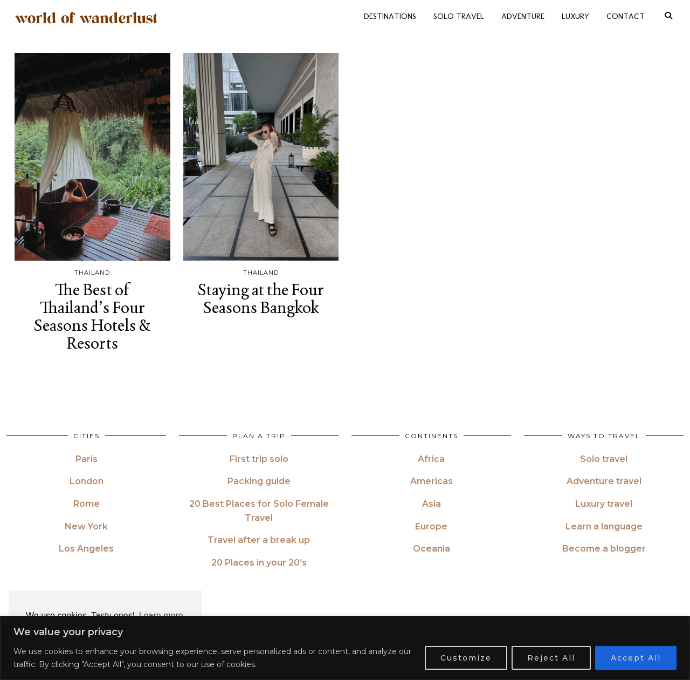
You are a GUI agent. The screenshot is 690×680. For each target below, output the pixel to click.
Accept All (636, 658)
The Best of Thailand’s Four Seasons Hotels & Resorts (92, 316)
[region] (345, 648)
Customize (466, 658)
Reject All (551, 658)
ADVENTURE (522, 16)
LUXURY (575, 16)
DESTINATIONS (390, 16)
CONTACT (625, 16)
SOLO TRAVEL (458, 16)
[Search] (668, 16)
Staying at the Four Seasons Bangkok (260, 298)
